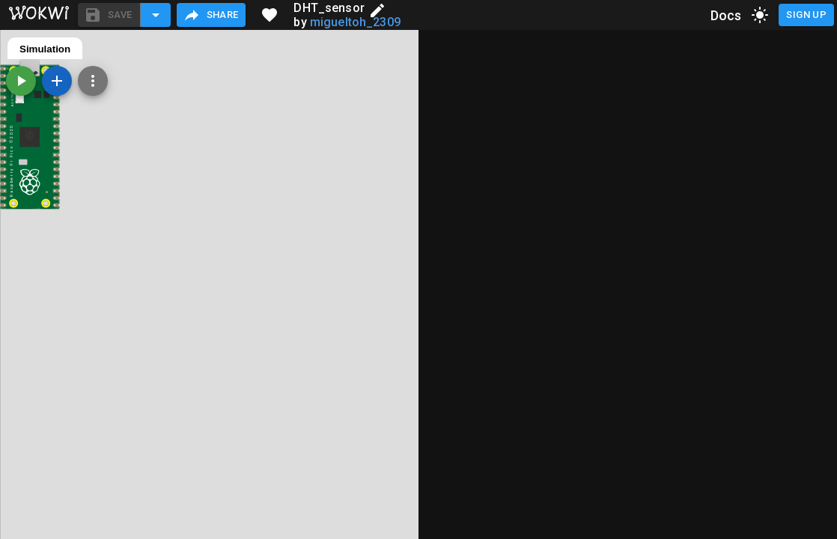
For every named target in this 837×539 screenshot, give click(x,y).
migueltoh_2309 (355, 22)
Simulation (463, 49)
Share (211, 15)
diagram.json (109, 49)
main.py (38, 49)
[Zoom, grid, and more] (511, 81)
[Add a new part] (475, 81)
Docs (726, 15)
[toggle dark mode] (760, 15)
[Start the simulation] (439, 81)
